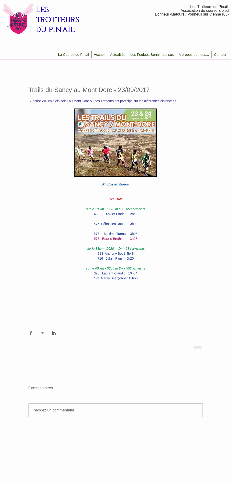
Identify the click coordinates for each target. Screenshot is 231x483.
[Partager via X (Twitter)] (42, 333)
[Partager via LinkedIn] (54, 333)
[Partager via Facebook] (30, 333)
